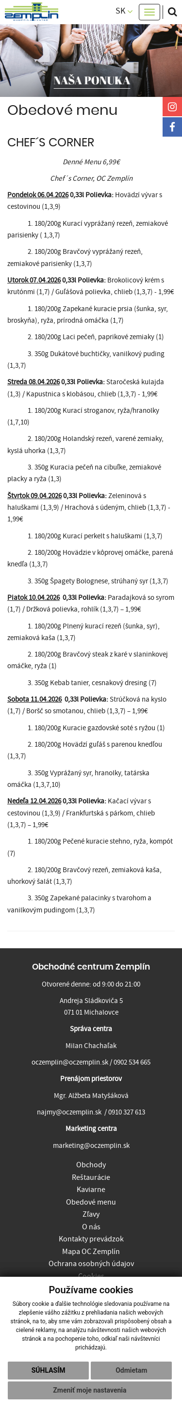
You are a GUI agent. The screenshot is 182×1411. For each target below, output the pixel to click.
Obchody (91, 1165)
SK (124, 10)
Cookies (91, 1276)
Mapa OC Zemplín (91, 1251)
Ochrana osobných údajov (91, 1264)
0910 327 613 (126, 1112)
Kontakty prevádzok (91, 1239)
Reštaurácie (91, 1177)
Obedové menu (91, 1202)
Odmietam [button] (131, 1370)
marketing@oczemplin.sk (91, 1145)
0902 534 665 (132, 1062)
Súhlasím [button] (49, 1370)
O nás (91, 1227)
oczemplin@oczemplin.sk (70, 1062)
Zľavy (91, 1214)
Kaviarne (91, 1189)
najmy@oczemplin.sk (69, 1112)
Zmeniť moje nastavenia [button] (89, 1390)
